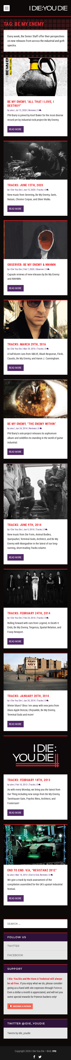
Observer (40, 268)
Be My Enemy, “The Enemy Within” (31, 423)
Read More (15, 128)
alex (12, 109)
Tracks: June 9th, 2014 (24, 524)
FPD (54, 1050)
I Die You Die (16, 189)
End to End (34, 874)
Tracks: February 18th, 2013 (28, 779)
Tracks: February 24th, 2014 (28, 612)
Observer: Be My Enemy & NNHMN (31, 264)
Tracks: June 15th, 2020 (25, 184)
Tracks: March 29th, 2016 (26, 343)
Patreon (58, 987)
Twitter (13, 945)
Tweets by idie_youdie (18, 1032)
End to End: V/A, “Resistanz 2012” (32, 869)
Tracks (40, 189)
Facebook (15, 954)
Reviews (32, 109)
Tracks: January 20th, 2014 (28, 695)
